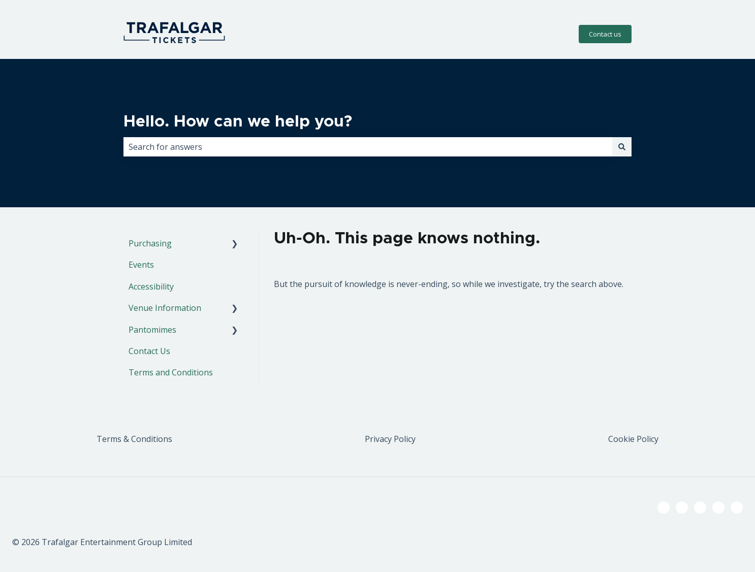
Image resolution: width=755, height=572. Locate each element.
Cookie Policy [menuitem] (633, 438)
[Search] (622, 146)
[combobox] (367, 146)
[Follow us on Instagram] (700, 507)
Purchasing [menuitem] (150, 243)
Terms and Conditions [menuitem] (171, 372)
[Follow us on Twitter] (682, 507)
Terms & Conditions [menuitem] (134, 438)
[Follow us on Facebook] (663, 507)
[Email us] (737, 507)
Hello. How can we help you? (237, 122)
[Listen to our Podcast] (718, 507)
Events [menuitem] (141, 264)
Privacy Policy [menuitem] (390, 438)
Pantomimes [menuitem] (152, 329)
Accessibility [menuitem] (151, 286)
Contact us (605, 34)
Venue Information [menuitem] (165, 307)
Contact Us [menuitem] (149, 351)
